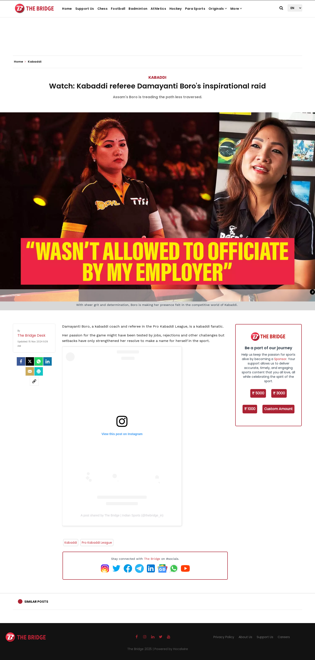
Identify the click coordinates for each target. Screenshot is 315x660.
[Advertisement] (157, 42)
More (236, 8)
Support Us (84, 8)
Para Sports (195, 8)
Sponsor (280, 359)
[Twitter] (29, 361)
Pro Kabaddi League (97, 542)
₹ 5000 (258, 393)
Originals (218, 8)
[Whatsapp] (38, 361)
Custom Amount (278, 408)
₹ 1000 (249, 408)
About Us (245, 637)
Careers (284, 637)
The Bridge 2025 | (140, 649)
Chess (102, 8)
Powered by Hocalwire (171, 649)
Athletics (158, 8)
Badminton (138, 8)
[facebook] (21, 361)
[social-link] (34, 381)
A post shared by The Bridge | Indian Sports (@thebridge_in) (122, 515)
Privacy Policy (223, 637)
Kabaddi (157, 77)
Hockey (175, 8)
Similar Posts (36, 601)
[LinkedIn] (47, 361)
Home (67, 8)
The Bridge (152, 558)
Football (118, 8)
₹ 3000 (279, 393)
